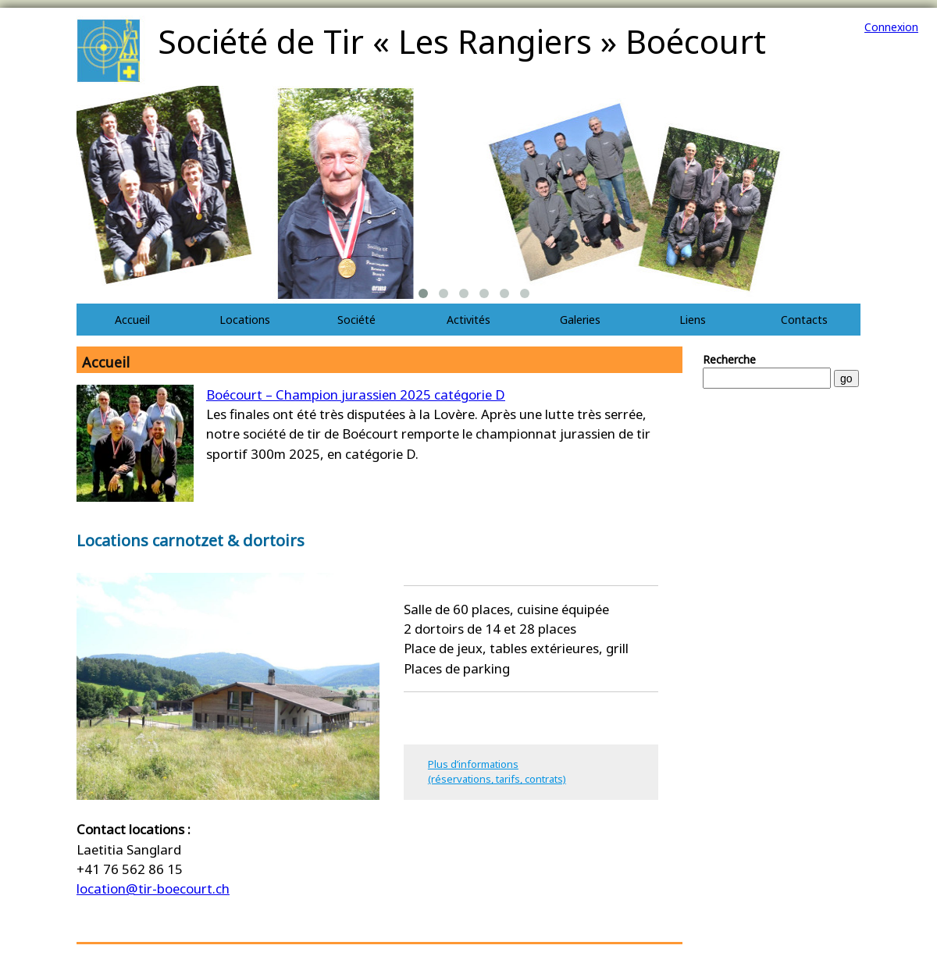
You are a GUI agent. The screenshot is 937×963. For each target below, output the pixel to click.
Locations (244, 319)
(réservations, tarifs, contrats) (497, 779)
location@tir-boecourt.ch (153, 888)
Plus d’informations (473, 764)
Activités (468, 319)
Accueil (132, 319)
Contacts (804, 319)
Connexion (891, 27)
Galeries (580, 319)
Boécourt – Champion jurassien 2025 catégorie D (355, 394)
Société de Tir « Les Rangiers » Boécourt (462, 41)
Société (356, 319)
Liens (692, 319)
